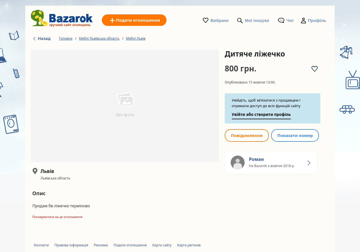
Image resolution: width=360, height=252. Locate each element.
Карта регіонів (189, 245)
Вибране (220, 20)
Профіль (317, 20)
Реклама (101, 245)
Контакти (41, 245)
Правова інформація (71, 245)
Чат (290, 20)
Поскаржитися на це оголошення (57, 217)
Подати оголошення (130, 245)
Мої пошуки (257, 20)
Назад (41, 38)
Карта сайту (162, 245)
